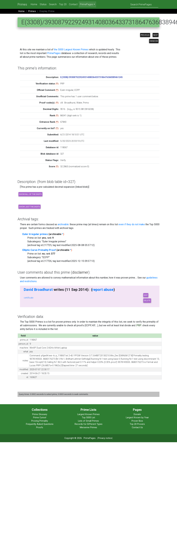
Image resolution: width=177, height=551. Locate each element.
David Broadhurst (38, 289)
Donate (137, 414)
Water (79, 102)
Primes (22, 4)
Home (34, 4)
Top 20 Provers (137, 424)
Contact (73, 4)
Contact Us (137, 427)
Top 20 (63, 4)
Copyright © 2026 (73, 438)
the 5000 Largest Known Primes (71, 49)
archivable (63, 224)
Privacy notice (105, 438)
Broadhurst (69, 102)
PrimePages (54, 53)
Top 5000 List (88, 417)
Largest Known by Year (137, 417)
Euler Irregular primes (35, 234)
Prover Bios (137, 421)
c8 (61, 102)
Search (53, 4)
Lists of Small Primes (88, 421)
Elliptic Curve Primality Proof (39, 250)
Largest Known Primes (88, 414)
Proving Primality (39, 421)
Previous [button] (145, 35)
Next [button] (155, 35)
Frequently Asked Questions (39, 424)
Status (43, 4)
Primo (86, 102)
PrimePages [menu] (86, 4)
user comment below (87, 96)
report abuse (103, 289)
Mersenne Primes (88, 427)
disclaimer (80, 272)
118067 (64, 147)
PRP (138, 325)
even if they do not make (132, 224)
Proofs (39, 427)
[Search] (144, 4)
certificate (28, 297)
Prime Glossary (39, 414)
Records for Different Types (88, 424)
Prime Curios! (39, 417)
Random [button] (154, 41)
